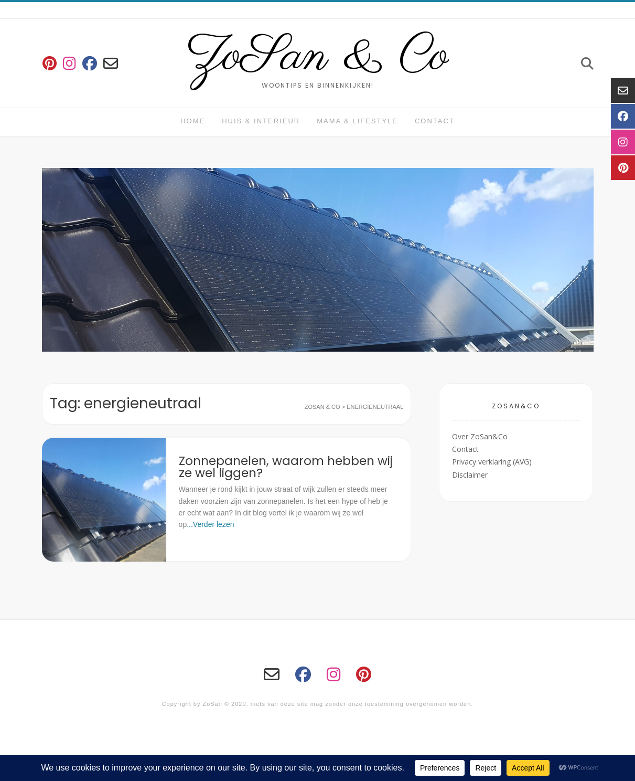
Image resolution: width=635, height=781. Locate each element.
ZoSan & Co (317, 56)
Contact (435, 121)
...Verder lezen (210, 524)
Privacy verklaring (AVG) (492, 462)
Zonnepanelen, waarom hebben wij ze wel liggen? (286, 466)
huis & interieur (261, 121)
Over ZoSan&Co (480, 436)
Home (192, 121)
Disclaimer (470, 475)
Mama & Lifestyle (357, 121)
